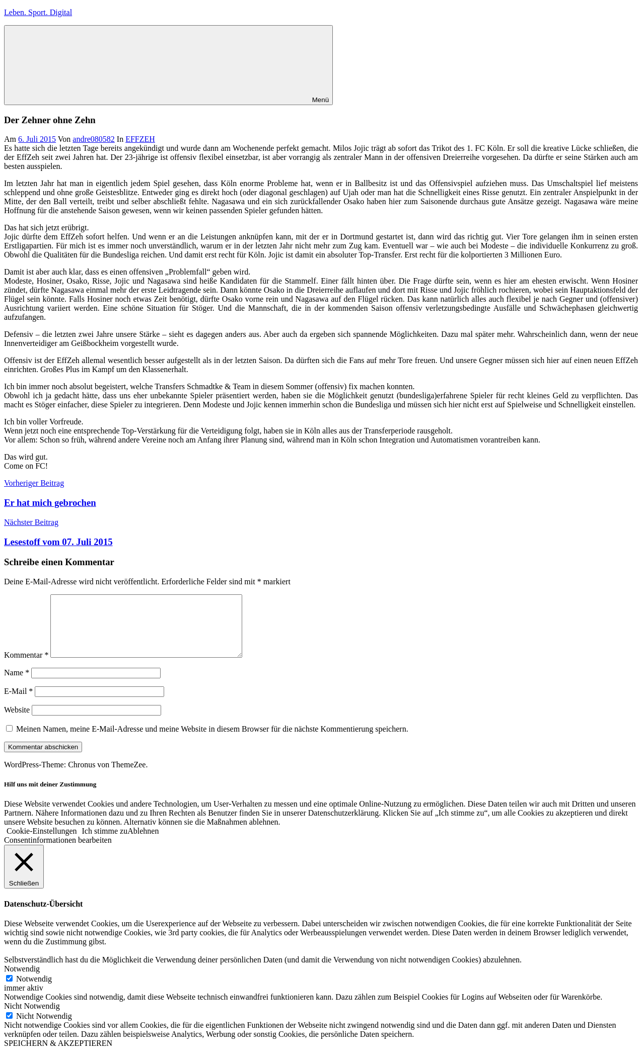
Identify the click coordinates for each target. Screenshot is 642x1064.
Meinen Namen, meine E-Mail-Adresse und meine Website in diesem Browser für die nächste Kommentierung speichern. (212, 741)
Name (16, 684)
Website (17, 722)
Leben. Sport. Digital (38, 12)
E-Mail (18, 703)
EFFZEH (140, 139)
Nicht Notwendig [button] (32, 1018)
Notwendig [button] (22, 981)
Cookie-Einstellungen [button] (42, 843)
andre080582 (94, 139)
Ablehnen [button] (143, 843)
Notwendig (34, 991)
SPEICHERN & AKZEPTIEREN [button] (58, 1055)
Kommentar (26, 667)
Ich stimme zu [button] (105, 843)
